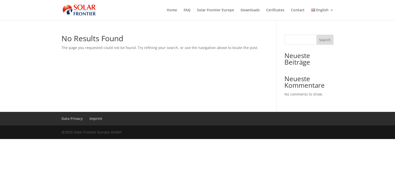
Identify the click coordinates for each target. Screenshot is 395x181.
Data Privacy (72, 118)
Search (325, 39)
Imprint (95, 118)
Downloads (250, 10)
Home (172, 10)
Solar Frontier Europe (215, 10)
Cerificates (275, 10)
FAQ (187, 10)
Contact (298, 10)
